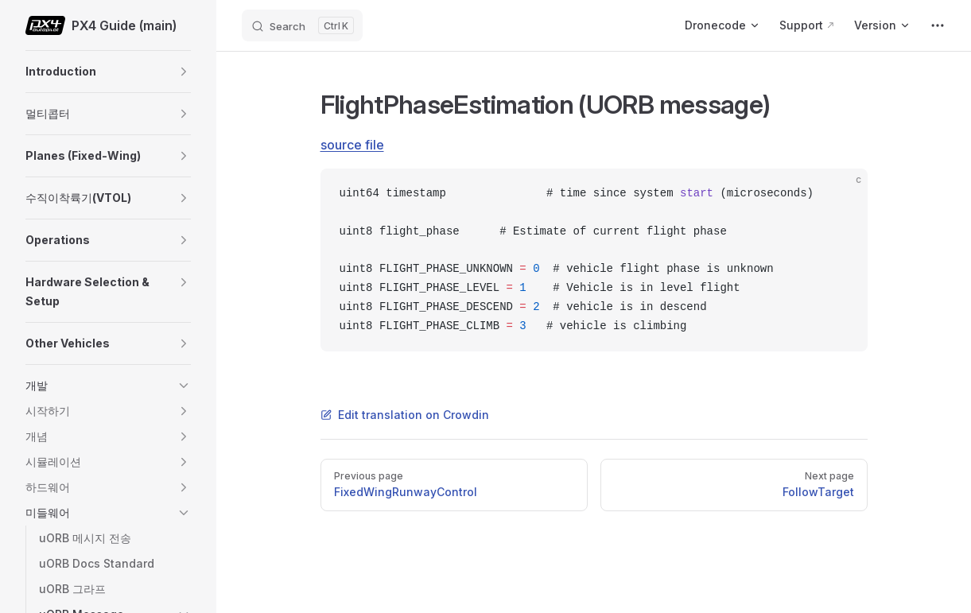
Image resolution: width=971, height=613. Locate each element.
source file (352, 145)
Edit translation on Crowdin (404, 414)
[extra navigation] (937, 25)
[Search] (302, 25)
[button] (183, 71)
